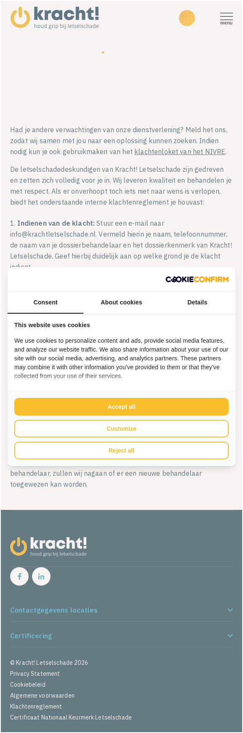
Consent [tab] (46, 302)
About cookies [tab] (121, 302)
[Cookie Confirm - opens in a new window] (197, 279)
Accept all (121, 406)
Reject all (121, 450)
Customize (121, 428)
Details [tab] (197, 302)
